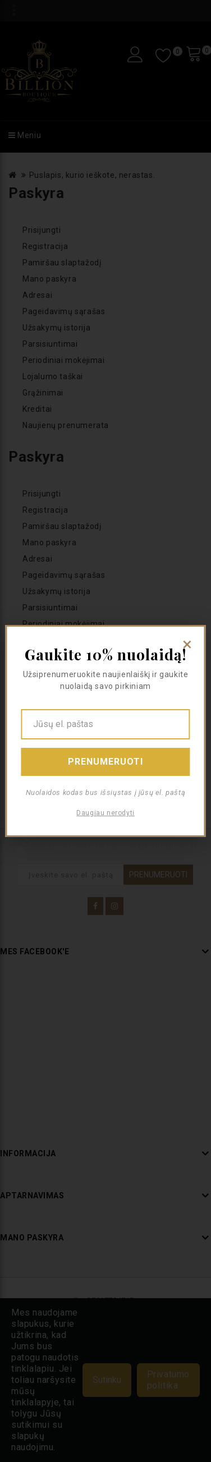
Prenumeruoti (105, 761)
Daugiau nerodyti (105, 813)
